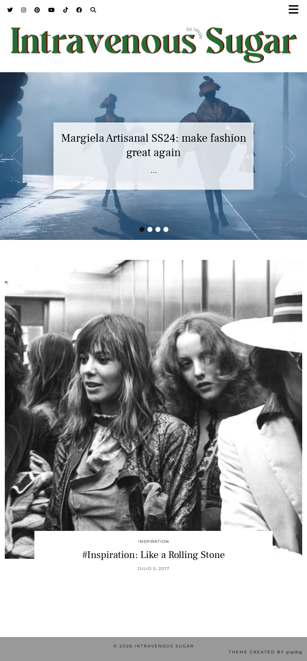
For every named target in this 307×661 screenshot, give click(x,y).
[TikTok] (65, 10)
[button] (296, 10)
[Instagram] (23, 10)
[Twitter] (10, 10)
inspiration (153, 541)
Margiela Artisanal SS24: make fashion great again (153, 145)
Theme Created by (265, 652)
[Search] (93, 10)
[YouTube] (51, 10)
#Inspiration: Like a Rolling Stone (153, 554)
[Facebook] (79, 10)
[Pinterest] (37, 10)
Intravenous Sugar (164, 646)
